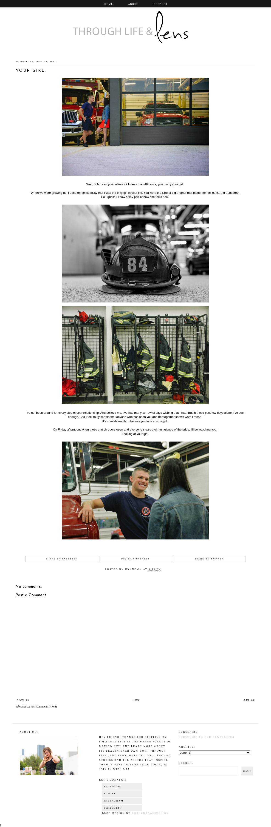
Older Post (248, 700)
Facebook (113, 786)
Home (108, 4)
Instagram (114, 800)
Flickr (110, 793)
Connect (160, 4)
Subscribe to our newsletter (207, 737)
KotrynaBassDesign (150, 813)
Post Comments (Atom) (44, 706)
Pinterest (113, 808)
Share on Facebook (62, 559)
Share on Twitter (209, 559)
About (133, 4)
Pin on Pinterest (135, 559)
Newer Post (23, 700)
